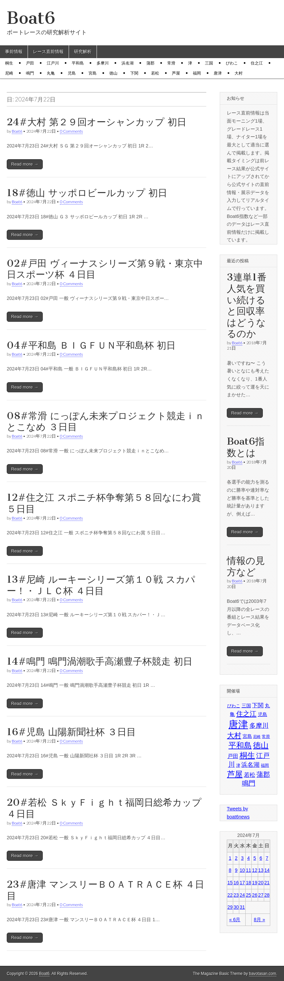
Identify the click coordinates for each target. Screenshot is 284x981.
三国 (209, 63)
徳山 (113, 73)
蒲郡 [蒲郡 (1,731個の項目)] (263, 774)
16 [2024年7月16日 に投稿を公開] (236, 882)
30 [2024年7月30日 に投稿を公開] (236, 907)
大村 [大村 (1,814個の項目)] (234, 735)
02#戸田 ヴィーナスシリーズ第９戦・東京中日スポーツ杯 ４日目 (105, 269)
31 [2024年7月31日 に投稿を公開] (242, 907)
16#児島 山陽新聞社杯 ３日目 (71, 732)
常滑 (171, 63)
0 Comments (71, 131)
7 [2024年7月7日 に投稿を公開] (266, 858)
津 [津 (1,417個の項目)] (238, 765)
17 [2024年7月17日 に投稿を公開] (242, 882)
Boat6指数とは (245, 447)
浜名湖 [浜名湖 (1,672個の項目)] (250, 764)
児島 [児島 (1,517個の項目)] (262, 714)
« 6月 (234, 919)
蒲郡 (150, 63)
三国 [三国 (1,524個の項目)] (246, 705)
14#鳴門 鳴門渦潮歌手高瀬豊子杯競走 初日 (99, 661)
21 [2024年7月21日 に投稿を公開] (267, 882)
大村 (239, 73)
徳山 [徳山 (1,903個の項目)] (261, 745)
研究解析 (83, 51)
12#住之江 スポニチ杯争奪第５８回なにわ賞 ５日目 (104, 503)
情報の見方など (246, 566)
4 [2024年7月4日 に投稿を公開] (248, 858)
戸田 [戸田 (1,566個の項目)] (232, 756)
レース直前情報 (48, 51)
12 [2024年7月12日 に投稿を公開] (254, 870)
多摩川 (103, 63)
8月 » (259, 919)
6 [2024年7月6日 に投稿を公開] (260, 858)
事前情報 (14, 51)
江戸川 (53, 63)
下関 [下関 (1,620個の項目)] (257, 705)
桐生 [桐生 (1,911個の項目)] (247, 755)
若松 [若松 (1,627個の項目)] (249, 775)
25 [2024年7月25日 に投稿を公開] (248, 895)
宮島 (92, 73)
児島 (72, 73)
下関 (134, 73)
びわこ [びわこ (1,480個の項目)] (233, 705)
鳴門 (30, 73)
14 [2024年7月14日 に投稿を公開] (267, 870)
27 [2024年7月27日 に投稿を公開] (260, 895)
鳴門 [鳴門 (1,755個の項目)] (248, 783)
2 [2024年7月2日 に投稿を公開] (236, 858)
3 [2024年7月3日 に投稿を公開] (242, 858)
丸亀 (51, 73)
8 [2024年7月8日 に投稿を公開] (230, 870)
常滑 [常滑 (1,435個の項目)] (266, 736)
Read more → (24, 164)
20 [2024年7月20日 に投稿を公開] (260, 882)
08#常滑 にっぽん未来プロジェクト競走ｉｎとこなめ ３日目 (105, 421)
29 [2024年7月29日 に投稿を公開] (230, 907)
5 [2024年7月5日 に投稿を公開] (254, 858)
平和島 (78, 63)
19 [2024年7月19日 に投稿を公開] (254, 882)
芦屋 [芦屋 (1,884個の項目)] (235, 774)
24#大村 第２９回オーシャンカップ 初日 (96, 122)
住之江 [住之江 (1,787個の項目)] (246, 713)
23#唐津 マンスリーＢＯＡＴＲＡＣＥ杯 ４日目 (105, 890)
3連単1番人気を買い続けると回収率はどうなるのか (247, 305)
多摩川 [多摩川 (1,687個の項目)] (259, 725)
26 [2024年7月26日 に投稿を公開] (254, 895)
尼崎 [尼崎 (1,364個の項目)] (256, 736)
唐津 (218, 73)
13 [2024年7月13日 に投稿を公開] (260, 870)
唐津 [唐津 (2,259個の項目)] (238, 724)
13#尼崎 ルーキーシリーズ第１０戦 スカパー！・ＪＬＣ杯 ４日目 (101, 585)
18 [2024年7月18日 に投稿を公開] (248, 882)
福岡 (197, 73)
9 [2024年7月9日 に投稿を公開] (236, 870)
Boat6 (31, 18)
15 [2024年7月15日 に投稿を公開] (230, 882)
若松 (155, 73)
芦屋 (176, 73)
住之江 (257, 63)
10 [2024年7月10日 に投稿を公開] (242, 870)
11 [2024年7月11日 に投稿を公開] (248, 870)
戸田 (30, 63)
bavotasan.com (262, 973)
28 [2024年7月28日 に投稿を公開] (267, 895)
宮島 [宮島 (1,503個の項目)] (247, 736)
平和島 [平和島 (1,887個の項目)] (240, 745)
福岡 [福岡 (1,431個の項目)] (265, 765)
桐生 (9, 63)
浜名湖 (127, 63)
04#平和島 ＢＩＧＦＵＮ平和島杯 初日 (91, 345)
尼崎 (9, 73)
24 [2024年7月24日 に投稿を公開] (242, 895)
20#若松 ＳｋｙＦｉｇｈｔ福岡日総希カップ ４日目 (104, 808)
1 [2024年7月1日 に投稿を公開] (230, 858)
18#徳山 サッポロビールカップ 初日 (87, 193)
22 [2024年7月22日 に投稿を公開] (230, 895)
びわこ (232, 63)
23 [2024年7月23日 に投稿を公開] (236, 895)
